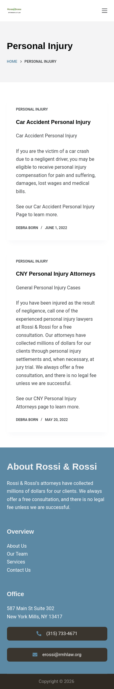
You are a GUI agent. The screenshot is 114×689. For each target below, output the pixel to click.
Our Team (17, 554)
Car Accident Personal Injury (53, 122)
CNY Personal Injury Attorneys (55, 274)
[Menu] (104, 10)
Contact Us (19, 570)
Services (16, 562)
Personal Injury (32, 109)
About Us (17, 546)
